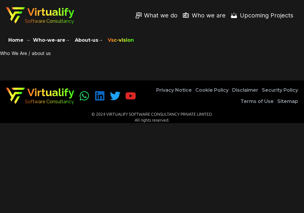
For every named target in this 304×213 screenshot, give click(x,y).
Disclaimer (245, 90)
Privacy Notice (174, 90)
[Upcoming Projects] (261, 15)
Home (15, 40)
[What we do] (157, 15)
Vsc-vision (121, 40)
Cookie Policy (212, 90)
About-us (86, 40)
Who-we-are (49, 40)
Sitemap (287, 101)
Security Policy (280, 90)
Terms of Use (257, 101)
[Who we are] (204, 15)
